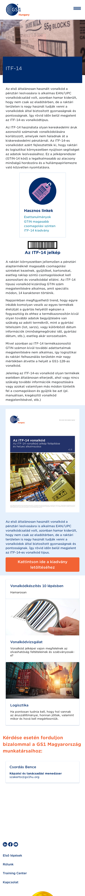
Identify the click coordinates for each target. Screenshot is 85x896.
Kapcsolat (10, 882)
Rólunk (8, 864)
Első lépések (12, 855)
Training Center (15, 873)
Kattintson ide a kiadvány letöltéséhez (43, 565)
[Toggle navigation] (74, 8)
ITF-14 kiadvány (36, 230)
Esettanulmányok (37, 217)
